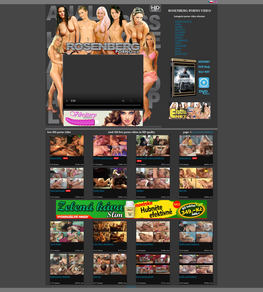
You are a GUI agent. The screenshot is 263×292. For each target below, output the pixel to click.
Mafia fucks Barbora (196, 242)
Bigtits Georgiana (153, 242)
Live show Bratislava (110, 242)
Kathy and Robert (196, 275)
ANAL (178, 24)
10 (211, 132)
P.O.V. (178, 51)
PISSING (179, 35)
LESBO (178, 26)
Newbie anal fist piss (110, 156)
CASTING (180, 32)
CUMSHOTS (181, 40)
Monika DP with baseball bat (153, 156)
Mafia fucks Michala (67, 275)
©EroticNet (131, 286)
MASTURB (180, 45)
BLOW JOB (181, 53)
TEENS (178, 37)
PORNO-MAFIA (183, 21)
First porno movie (153, 275)
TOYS (178, 43)
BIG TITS (180, 29)
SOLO (178, 48)
